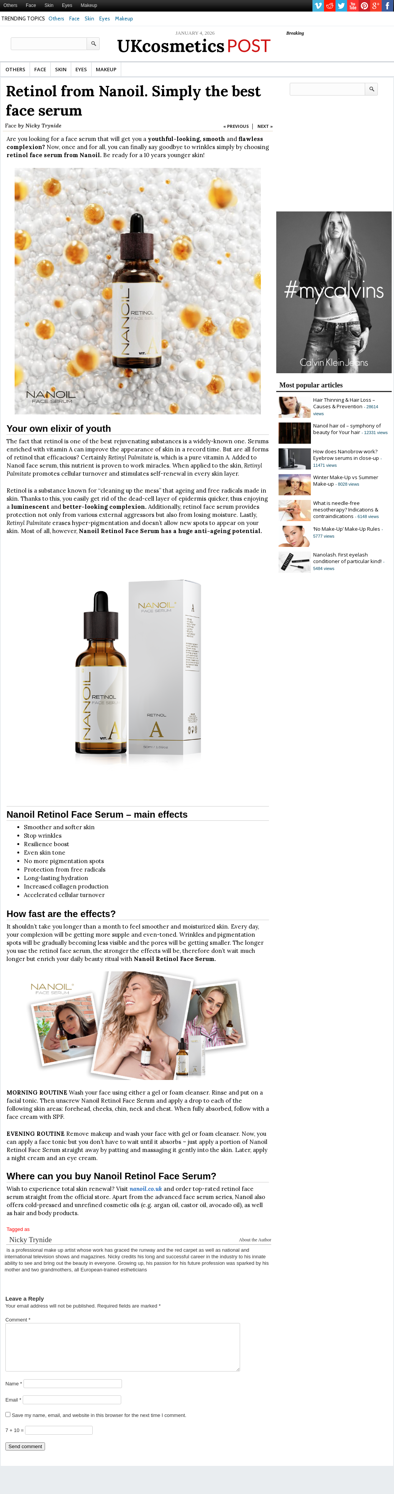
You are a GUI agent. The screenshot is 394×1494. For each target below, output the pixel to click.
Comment (17, 1320)
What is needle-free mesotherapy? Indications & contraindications (345, 510)
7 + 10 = (15, 1439)
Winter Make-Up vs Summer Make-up (345, 480)
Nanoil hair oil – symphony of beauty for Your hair (347, 429)
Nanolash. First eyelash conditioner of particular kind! (347, 558)
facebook (387, 6)
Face (31, 5)
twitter (341, 6)
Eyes (67, 5)
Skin (49, 5)
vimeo (318, 6)
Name (13, 1393)
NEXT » (265, 126)
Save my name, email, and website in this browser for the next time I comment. (99, 1424)
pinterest (364, 6)
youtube (353, 6)
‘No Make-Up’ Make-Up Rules (346, 528)
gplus (376, 6)
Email (13, 1409)
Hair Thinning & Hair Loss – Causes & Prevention (344, 403)
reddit (330, 6)
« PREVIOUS (236, 126)
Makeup (89, 5)
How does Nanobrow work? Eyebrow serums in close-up (346, 454)
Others (10, 5)
